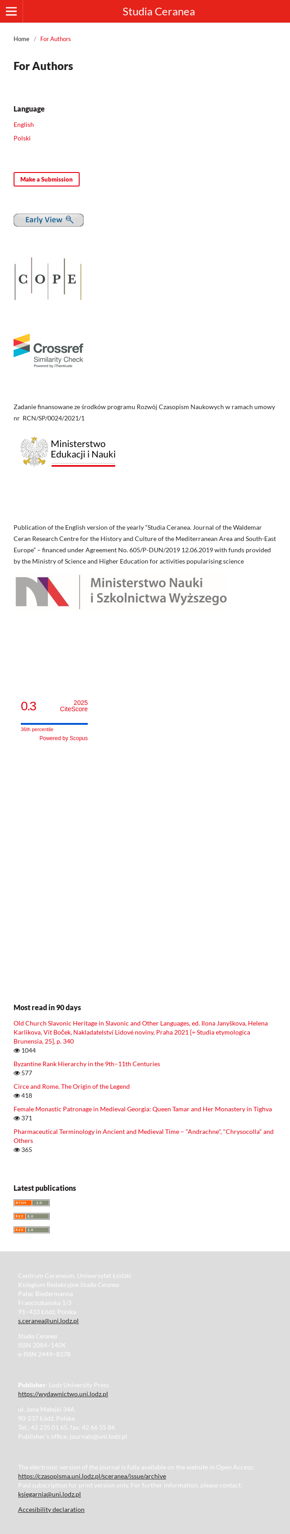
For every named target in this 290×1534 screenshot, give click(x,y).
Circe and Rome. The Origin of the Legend (72, 1086)
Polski (22, 138)
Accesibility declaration (51, 1509)
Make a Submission (46, 179)
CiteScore (74, 706)
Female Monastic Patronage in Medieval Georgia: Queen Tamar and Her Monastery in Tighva (143, 1109)
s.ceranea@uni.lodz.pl (48, 1320)
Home (21, 38)
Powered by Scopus (63, 738)
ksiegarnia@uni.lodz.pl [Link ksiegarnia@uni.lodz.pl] (49, 1494)
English (24, 124)
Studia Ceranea (159, 11)
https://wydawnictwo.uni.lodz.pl (63, 1394)
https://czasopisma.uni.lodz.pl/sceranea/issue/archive (92, 1476)
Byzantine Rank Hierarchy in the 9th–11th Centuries (87, 1064)
